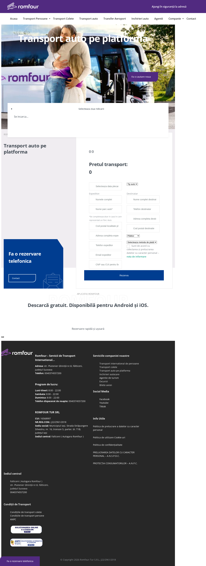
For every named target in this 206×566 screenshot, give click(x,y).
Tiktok (102, 406)
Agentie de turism (109, 377)
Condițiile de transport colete (26, 512)
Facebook (104, 399)
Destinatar (132, 193)
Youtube (103, 402)
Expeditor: (94, 193)
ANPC (13, 519)
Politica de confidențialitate (107, 444)
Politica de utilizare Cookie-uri (109, 437)
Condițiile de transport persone (27, 515)
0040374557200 (53, 373)
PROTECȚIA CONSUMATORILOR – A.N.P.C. (115, 463)
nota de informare (136, 256)
